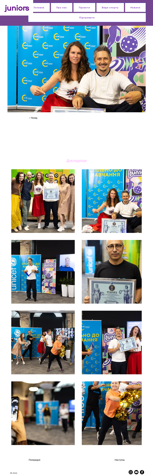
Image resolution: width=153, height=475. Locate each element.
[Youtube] (136, 472)
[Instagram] (131, 472)
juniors (17, 7)
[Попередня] (40, 460)
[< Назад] (38, 118)
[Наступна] (115, 460)
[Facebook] (142, 472)
